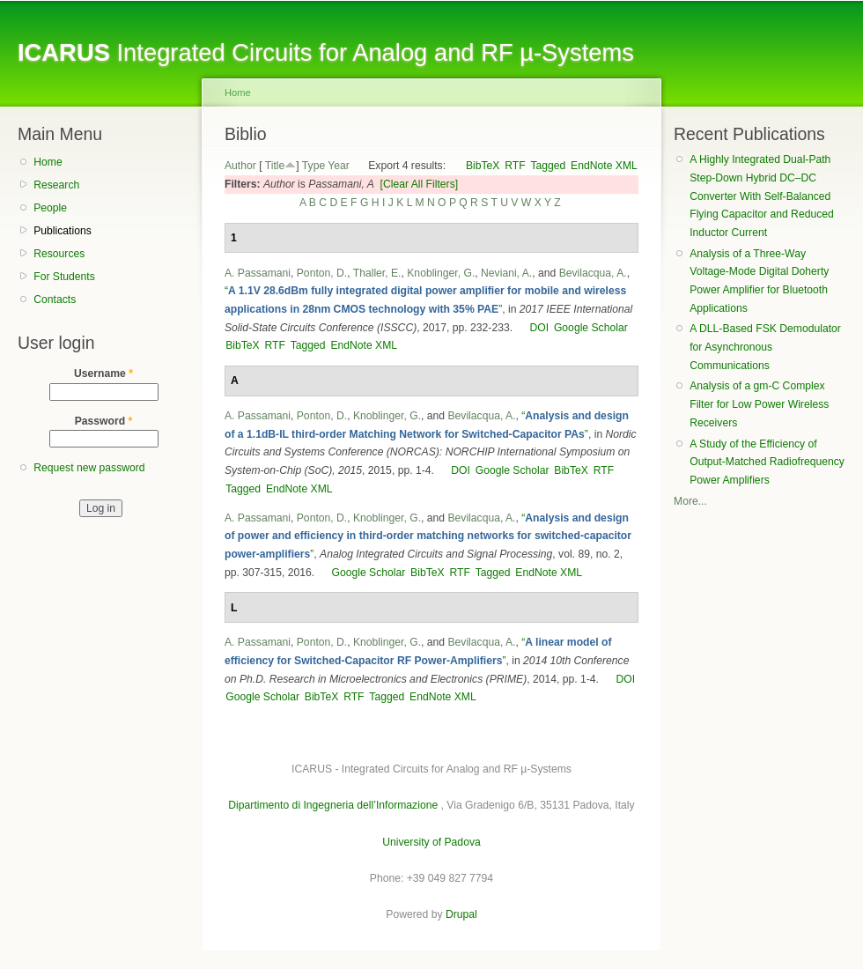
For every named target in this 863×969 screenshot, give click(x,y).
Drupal (461, 914)
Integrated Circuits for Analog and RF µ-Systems (326, 52)
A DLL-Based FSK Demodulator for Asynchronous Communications (765, 346)
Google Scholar (591, 328)
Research (56, 185)
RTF (515, 165)
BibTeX (483, 165)
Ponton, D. (322, 273)
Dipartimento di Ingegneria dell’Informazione (333, 805)
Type (313, 165)
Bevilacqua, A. (593, 273)
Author (240, 165)
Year (339, 165)
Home (47, 162)
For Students (64, 276)
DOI (539, 328)
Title (275, 165)
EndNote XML (604, 165)
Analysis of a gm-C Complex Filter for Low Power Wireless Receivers (759, 404)
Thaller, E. (377, 273)
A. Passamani (258, 273)
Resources (59, 254)
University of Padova (431, 842)
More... (690, 501)
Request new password (88, 468)
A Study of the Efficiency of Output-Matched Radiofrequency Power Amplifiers (767, 462)
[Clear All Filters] (419, 184)
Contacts (54, 299)
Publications (62, 231)
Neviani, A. (506, 273)
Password (104, 421)
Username (103, 373)
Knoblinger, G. (441, 273)
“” (428, 536)
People (50, 208)
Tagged (547, 165)
